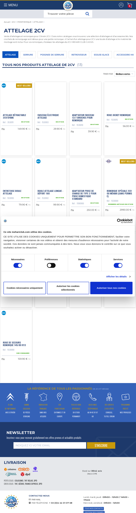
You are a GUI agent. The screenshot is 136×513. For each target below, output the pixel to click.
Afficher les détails (116, 276)
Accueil (7, 22)
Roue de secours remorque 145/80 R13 (14, 344)
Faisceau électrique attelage (48, 116)
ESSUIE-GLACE (101, 54)
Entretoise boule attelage (12, 192)
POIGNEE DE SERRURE (52, 54)
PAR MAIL (36, 499)
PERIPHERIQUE (24, 22)
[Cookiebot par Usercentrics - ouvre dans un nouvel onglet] (119, 221)
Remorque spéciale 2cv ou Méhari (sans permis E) (119, 193)
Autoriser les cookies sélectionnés (68, 288)
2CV (13, 22)
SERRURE (28, 54)
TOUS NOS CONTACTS (94, 509)
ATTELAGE (38, 22)
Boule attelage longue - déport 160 (50, 192)
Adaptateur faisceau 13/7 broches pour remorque (83, 117)
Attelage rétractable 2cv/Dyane (14, 116)
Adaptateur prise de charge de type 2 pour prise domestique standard (84, 195)
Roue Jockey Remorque (119, 115)
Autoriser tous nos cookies (111, 288)
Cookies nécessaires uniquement (25, 288)
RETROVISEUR (78, 54)
